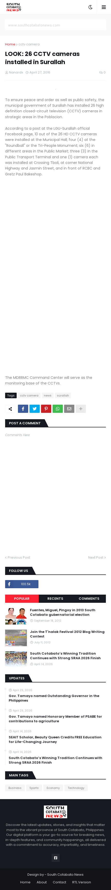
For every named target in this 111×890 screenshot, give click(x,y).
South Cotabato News (65, 874)
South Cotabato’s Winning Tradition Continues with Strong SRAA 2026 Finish (65, 655)
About (42, 882)
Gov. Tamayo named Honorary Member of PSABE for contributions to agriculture (55, 719)
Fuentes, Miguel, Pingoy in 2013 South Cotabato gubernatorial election (62, 612)
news (48, 395)
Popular (21, 598)
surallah (63, 395)
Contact (59, 882)
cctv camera (29, 44)
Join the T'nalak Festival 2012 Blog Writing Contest (67, 634)
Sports (34, 788)
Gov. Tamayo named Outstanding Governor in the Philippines (54, 698)
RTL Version (81, 882)
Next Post (95, 557)
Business (15, 788)
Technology (76, 788)
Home (10, 44)
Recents (55, 598)
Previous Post (19, 557)
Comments (89, 598)
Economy (53, 788)
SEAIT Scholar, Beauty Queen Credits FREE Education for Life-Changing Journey (55, 739)
